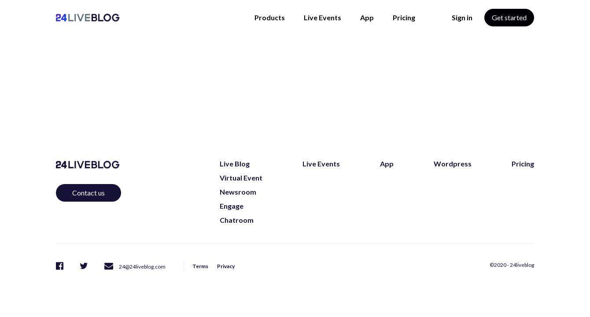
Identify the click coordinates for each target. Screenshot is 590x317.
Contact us (88, 192)
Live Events (322, 17)
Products (269, 17)
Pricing (404, 17)
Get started (509, 17)
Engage (231, 206)
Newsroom (238, 192)
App (367, 17)
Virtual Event (241, 177)
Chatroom (237, 220)
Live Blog (235, 163)
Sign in (462, 17)
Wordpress (453, 163)
